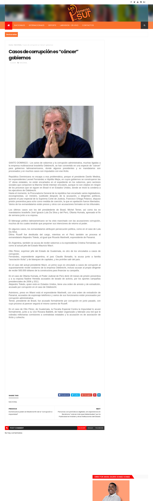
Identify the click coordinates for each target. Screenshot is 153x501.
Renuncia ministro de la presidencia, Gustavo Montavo (130, 244)
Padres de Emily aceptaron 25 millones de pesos (131, 257)
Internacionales (36, 25)
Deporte (52, 25)
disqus (85, 443)
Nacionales (19, 25)
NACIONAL (18, 45)
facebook (94, 443)
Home (11, 45)
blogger (76, 443)
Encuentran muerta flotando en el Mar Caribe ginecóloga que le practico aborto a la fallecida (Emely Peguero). (131, 216)
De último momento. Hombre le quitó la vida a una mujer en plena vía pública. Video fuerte (131, 232)
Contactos (88, 25)
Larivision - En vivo (69, 25)
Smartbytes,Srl (23, 498)
